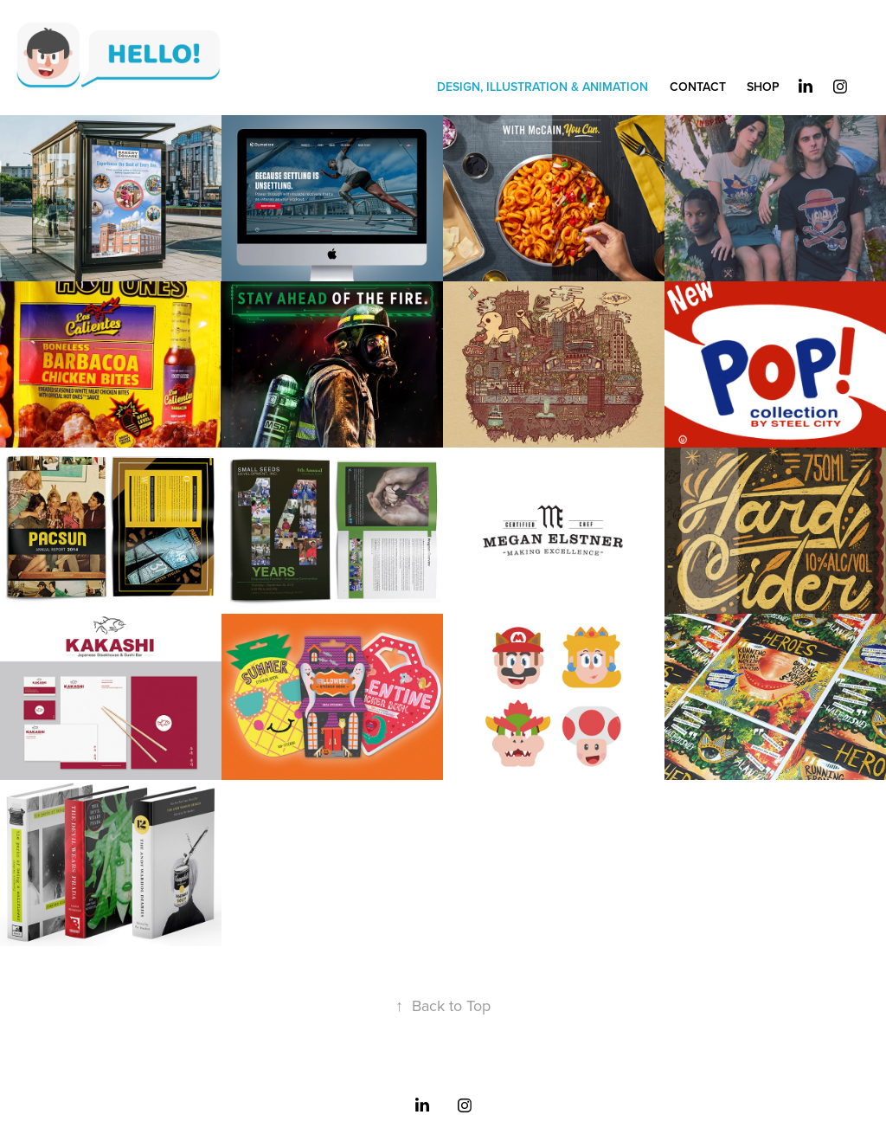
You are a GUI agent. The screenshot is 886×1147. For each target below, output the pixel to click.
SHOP (763, 86)
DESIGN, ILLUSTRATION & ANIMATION (542, 86)
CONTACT (698, 86)
